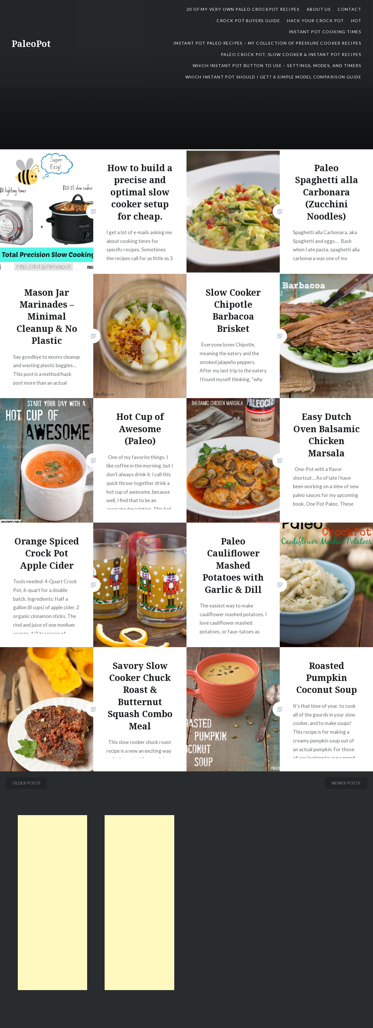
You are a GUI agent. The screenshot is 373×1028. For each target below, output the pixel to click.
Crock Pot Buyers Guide (248, 20)
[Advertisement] (52, 902)
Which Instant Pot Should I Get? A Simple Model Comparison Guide (273, 76)
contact (349, 9)
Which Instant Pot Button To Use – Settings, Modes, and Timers (277, 65)
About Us (319, 9)
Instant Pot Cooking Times (325, 31)
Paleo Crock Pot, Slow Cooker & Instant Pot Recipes (291, 54)
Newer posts (346, 782)
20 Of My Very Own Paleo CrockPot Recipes (243, 9)
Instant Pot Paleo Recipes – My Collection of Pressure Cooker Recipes (267, 43)
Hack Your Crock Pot (315, 20)
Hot (356, 20)
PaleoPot (31, 44)
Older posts (27, 782)
